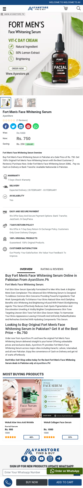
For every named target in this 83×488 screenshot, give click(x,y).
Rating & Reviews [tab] (52, 269)
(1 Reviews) (22, 120)
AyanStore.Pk (38, 280)
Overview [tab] (26, 269)
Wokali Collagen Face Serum (57, 422)
